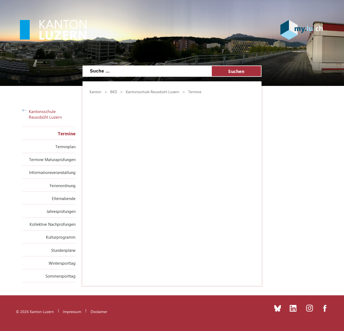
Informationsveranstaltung (52, 172)
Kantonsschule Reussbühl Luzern (42, 114)
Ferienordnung (63, 185)
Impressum (72, 311)
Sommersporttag (60, 276)
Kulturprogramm (61, 237)
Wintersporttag (62, 263)
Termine (67, 133)
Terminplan (65, 146)
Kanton (95, 91)
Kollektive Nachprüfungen (53, 224)
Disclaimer (99, 311)
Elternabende (64, 198)
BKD (113, 91)
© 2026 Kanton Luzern (35, 311)
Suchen (236, 71)
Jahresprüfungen (61, 211)
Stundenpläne (63, 250)
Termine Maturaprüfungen (52, 159)
